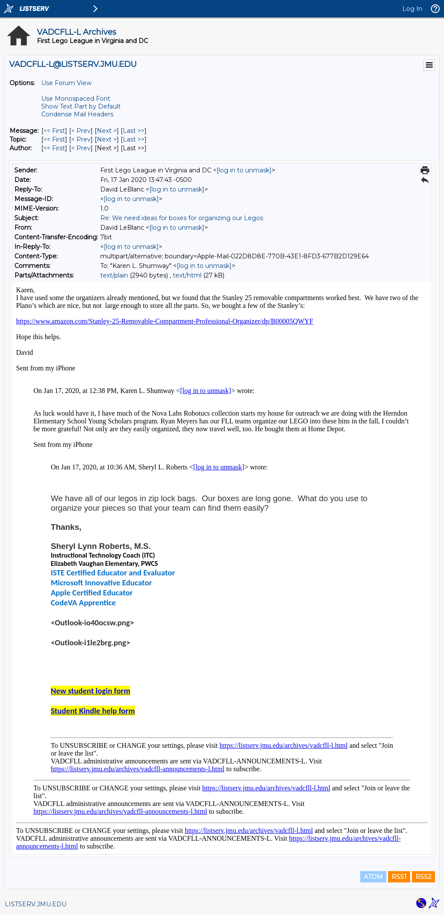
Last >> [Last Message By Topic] (134, 139)
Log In (412, 9)
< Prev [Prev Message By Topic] (81, 139)
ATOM (373, 877)
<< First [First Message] (54, 131)
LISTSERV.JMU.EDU (35, 904)
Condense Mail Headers (77, 114)
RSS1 (399, 877)
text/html (187, 275)
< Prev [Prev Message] (81, 131)
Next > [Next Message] (107, 131)
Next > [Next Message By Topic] (107, 139)
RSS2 (423, 877)
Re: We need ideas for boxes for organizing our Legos (181, 218)
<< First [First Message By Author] (54, 148)
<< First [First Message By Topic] (54, 139)
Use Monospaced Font (75, 98)
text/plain (114, 275)
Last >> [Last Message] (134, 131)
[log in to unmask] (244, 170)
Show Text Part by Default (81, 106)
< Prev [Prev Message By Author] (81, 148)
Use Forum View (66, 83)
